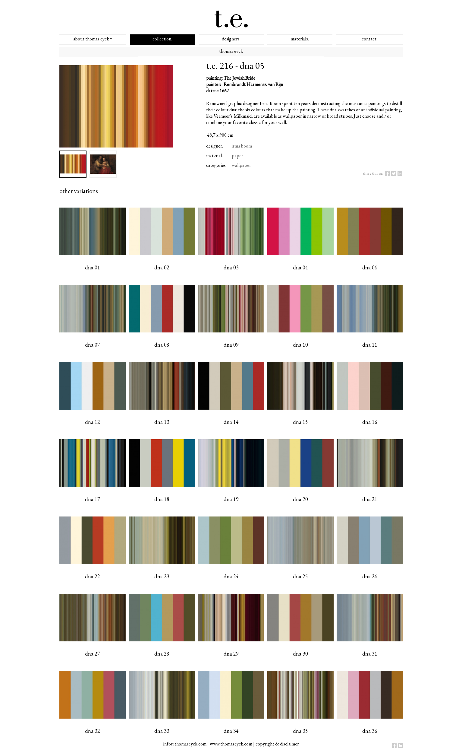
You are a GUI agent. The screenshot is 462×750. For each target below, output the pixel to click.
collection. (162, 39)
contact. (369, 39)
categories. (216, 165)
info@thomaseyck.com (184, 744)
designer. (214, 146)
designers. (231, 39)
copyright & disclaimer (277, 744)
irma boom (242, 146)
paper (237, 155)
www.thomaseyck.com (231, 744)
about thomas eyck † (92, 39)
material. (214, 155)
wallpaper (241, 165)
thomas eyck (231, 51)
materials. (300, 39)
